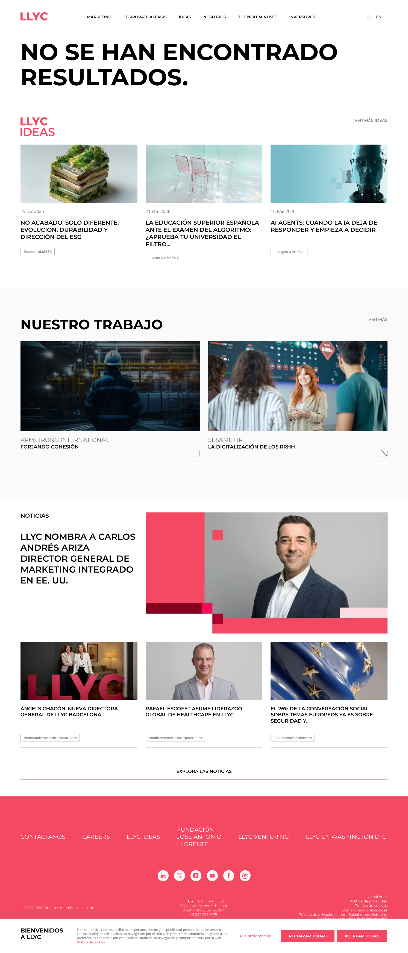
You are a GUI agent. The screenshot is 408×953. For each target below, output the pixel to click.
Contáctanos (43, 841)
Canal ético (378, 901)
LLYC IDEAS (143, 841)
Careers (96, 841)
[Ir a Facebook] (228, 879)
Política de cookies (91, 942)
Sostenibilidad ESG (38, 252)
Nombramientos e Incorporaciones (50, 738)
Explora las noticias (204, 775)
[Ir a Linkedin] (163, 879)
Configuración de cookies (365, 914)
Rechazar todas (308, 936)
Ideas (185, 17)
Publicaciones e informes (293, 738)
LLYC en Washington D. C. (347, 841)
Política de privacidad (369, 905)
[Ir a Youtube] (212, 879)
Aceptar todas (362, 936)
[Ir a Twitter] (179, 879)
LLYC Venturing (263, 841)
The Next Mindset (257, 17)
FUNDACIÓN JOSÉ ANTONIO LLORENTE (199, 841)
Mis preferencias (255, 936)
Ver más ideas (371, 120)
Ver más (378, 319)
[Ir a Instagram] (195, 879)
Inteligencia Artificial (164, 257)
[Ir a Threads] (245, 879)
